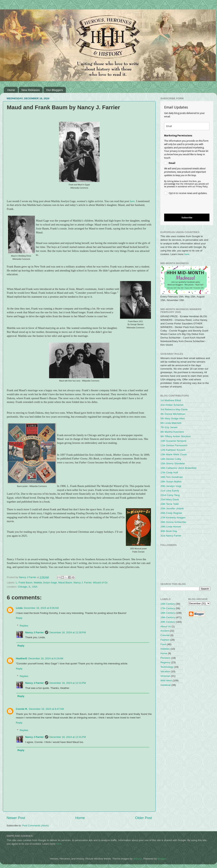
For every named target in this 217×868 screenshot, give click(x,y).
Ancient (164, 630)
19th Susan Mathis (171, 481)
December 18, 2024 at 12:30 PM (67, 632)
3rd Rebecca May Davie (174, 409)
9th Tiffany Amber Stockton (175, 436)
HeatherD (21, 658)
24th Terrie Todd (169, 504)
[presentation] (183, 205)
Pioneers (165, 657)
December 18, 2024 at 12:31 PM (67, 683)
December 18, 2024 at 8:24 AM (45, 658)
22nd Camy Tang (170, 495)
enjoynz (137, 858)
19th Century (167, 617)
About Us (165, 626)
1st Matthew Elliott (170, 400)
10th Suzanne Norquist (173, 440)
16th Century (167, 603)
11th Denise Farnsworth (173, 445)
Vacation (165, 671)
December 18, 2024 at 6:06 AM (41, 608)
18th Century (167, 612)
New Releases (31, 90)
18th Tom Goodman (171, 477)
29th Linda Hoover (170, 526)
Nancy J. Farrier (83, 582)
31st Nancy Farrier (170, 535)
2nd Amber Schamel (171, 404)
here (132, 201)
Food (163, 644)
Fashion (164, 639)
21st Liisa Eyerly (169, 490)
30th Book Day (168, 531)
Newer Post (16, 818)
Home (11, 90)
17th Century (167, 608)
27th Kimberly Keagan (172, 517)
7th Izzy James (168, 427)
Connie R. (22, 709)
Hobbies (165, 648)
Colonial (165, 635)
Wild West (166, 680)
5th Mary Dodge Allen (172, 418)
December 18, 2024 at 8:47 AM (46, 709)
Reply (19, 618)
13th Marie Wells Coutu (173, 454)
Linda (19, 608)
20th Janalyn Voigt (170, 486)
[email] (186, 126)
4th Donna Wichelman (172, 414)
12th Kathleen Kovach (172, 450)
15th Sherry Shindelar (172, 463)
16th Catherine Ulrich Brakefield (178, 468)
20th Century (167, 621)
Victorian (165, 676)
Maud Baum (65, 582)
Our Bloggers (54, 90)
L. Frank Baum (24, 582)
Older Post (143, 818)
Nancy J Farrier (34, 632)
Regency (165, 662)
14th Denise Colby (170, 459)
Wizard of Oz (100, 582)
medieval (165, 685)
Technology (166, 667)
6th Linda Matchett (170, 423)
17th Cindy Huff (169, 472)
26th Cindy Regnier (171, 513)
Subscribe (187, 217)
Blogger (162, 858)
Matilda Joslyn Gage (45, 582)
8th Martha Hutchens (172, 431)
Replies (24, 625)
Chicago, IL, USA (28, 586)
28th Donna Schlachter (173, 522)
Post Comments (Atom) (35, 825)
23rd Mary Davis (169, 499)
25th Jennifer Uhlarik (172, 508)
